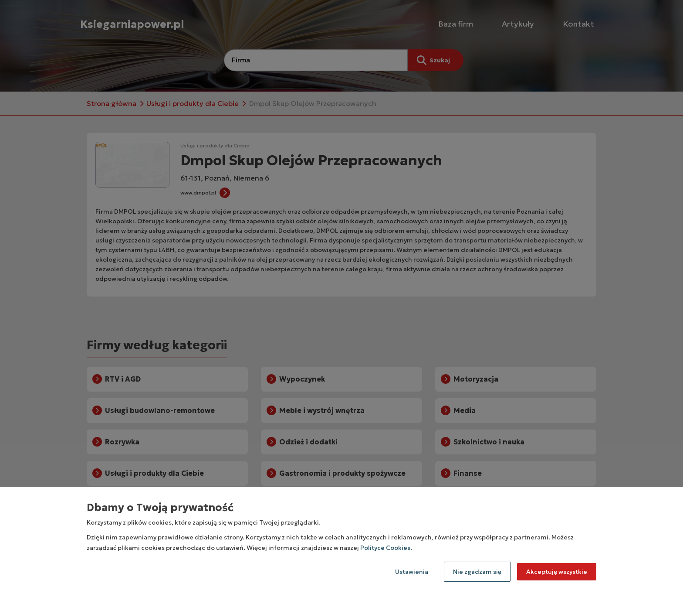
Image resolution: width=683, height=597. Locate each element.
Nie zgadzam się (477, 572)
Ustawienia (411, 572)
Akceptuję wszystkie (556, 572)
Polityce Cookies (385, 548)
